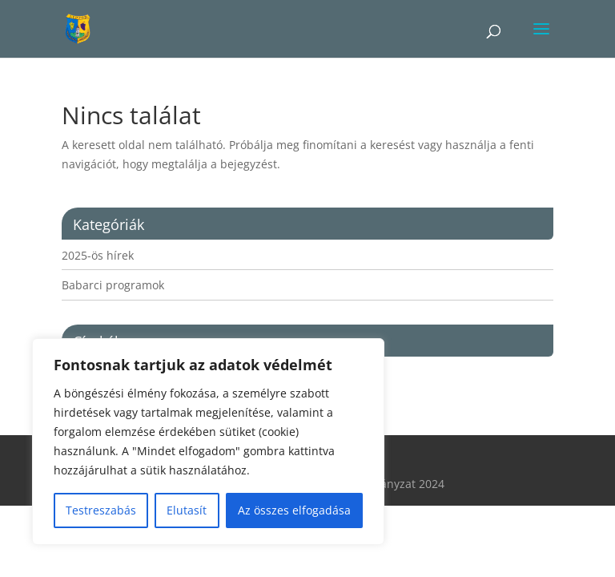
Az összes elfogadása (294, 510)
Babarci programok (113, 285)
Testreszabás (101, 510)
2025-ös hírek (98, 255)
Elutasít (187, 510)
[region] (208, 441)
